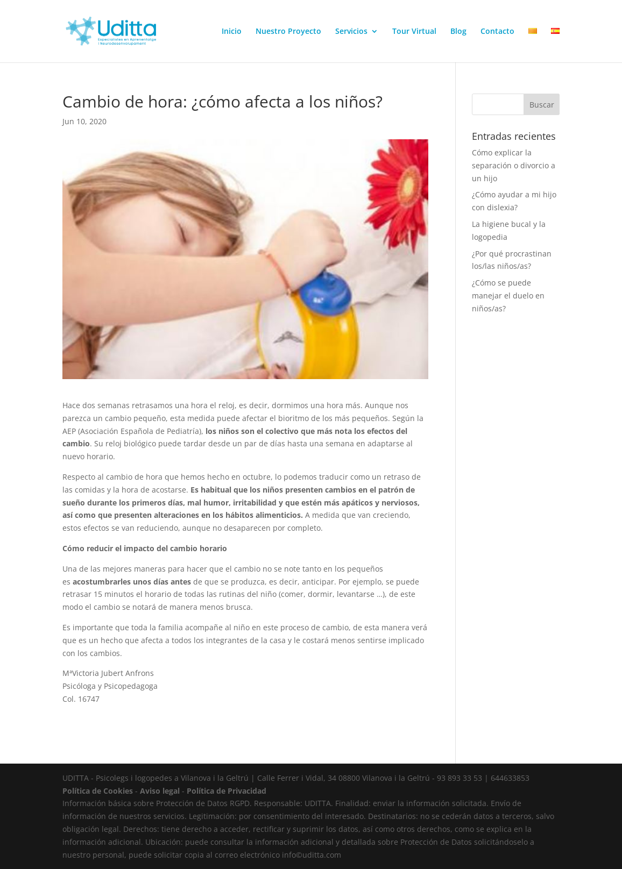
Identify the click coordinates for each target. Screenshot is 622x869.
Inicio (232, 31)
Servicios (351, 31)
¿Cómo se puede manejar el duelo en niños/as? (508, 295)
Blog (458, 31)
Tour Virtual (414, 31)
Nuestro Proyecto (288, 31)
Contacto (497, 31)
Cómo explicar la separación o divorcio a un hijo (513, 165)
